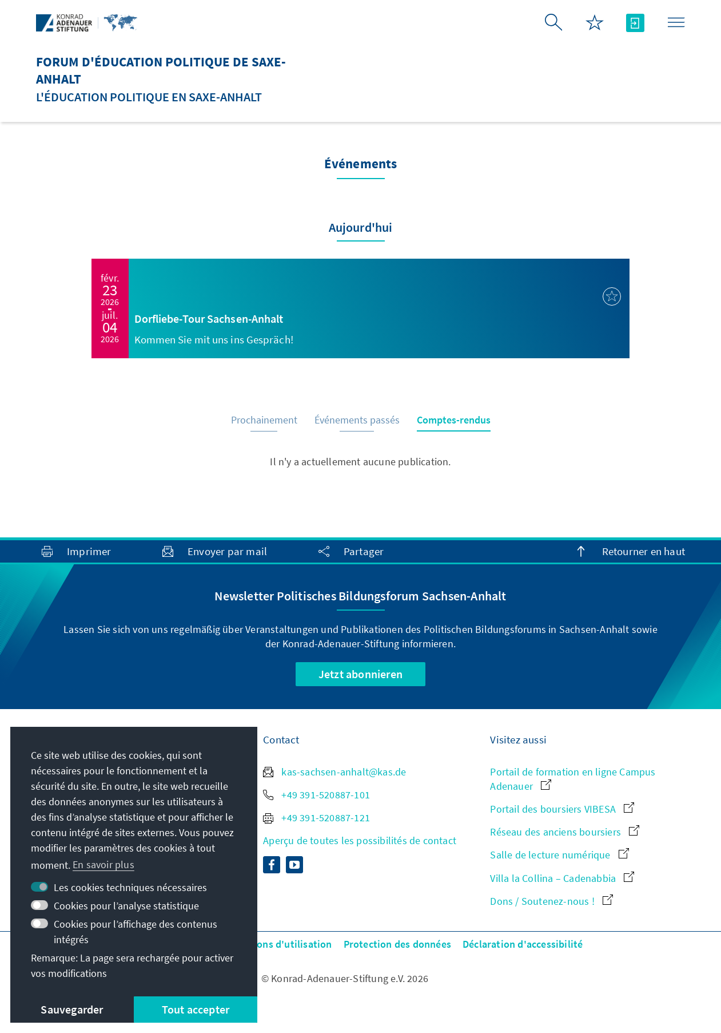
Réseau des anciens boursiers (564, 831)
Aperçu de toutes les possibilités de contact (359, 840)
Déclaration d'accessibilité (523, 944)
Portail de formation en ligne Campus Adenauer (572, 779)
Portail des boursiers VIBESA (562, 809)
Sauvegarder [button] (72, 1009)
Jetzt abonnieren (360, 674)
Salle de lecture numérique (559, 854)
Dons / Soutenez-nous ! (551, 901)
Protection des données (397, 944)
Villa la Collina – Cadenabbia (562, 878)
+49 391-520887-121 (316, 817)
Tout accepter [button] (196, 1009)
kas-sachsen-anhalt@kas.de (334, 771)
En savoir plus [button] (103, 864)
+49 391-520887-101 (316, 794)
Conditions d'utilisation (278, 944)
